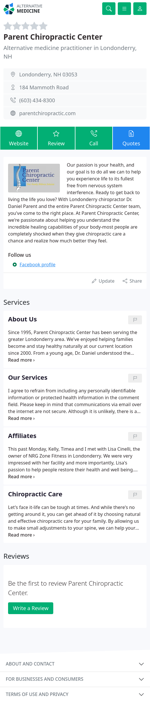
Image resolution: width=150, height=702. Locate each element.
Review (56, 138)
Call (94, 138)
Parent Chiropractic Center (52, 37)
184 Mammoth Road (44, 87)
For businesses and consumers (44, 679)
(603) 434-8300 (37, 100)
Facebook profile (37, 264)
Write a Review (30, 608)
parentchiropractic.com (47, 113)
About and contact (30, 664)
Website (19, 138)
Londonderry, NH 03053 (48, 74)
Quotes (131, 138)
